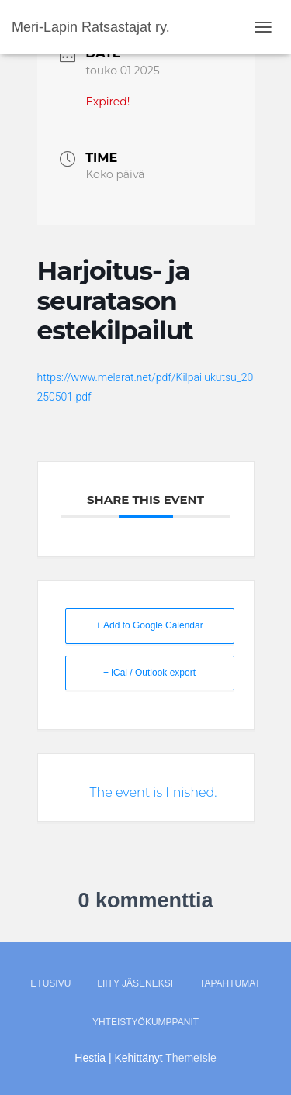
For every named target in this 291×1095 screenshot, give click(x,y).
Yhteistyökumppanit (145, 1022)
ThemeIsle (190, 1058)
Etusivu (50, 983)
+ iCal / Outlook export (149, 672)
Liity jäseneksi (135, 983)
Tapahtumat (230, 983)
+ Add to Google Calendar (149, 625)
